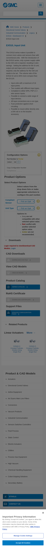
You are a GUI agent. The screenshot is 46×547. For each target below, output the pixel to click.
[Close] (43, 514)
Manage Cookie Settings (23, 538)
